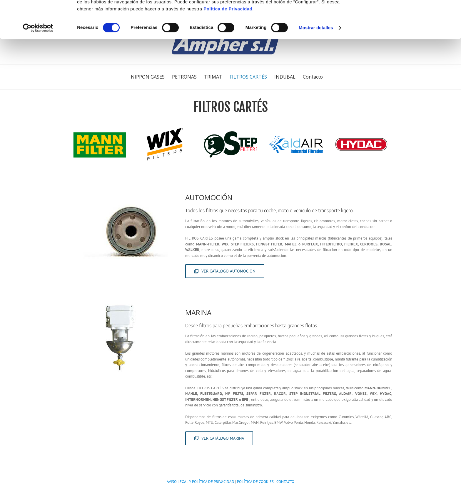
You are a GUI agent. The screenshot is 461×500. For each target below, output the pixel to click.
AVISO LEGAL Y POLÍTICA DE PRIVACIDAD (200, 481)
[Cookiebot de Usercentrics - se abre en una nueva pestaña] (38, 61)
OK (412, 14)
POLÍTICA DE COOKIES (255, 481)
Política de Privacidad (227, 42)
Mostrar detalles (316, 61)
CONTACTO (285, 481)
